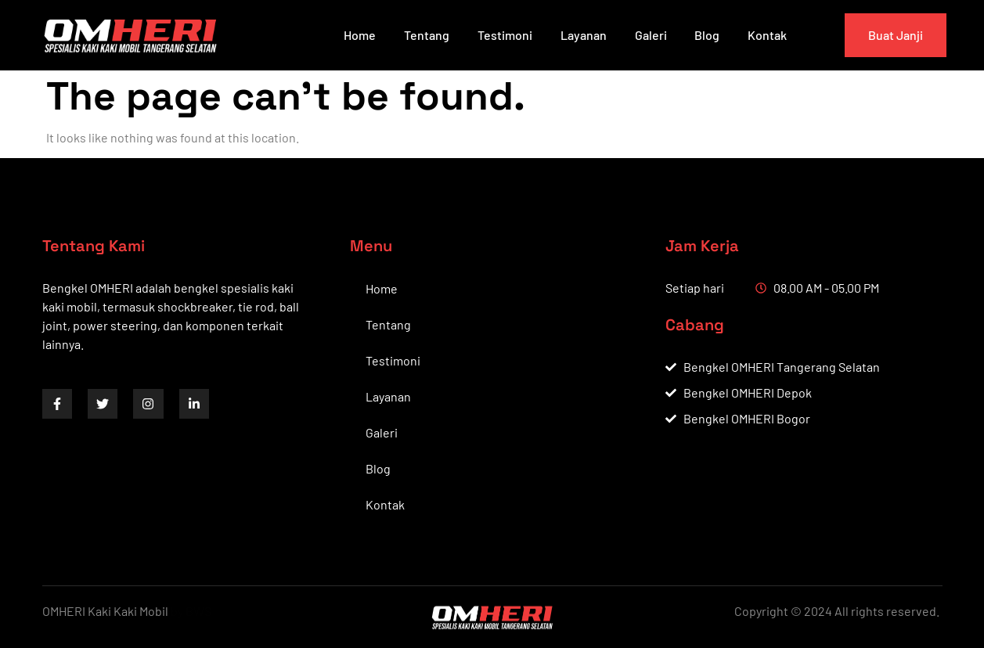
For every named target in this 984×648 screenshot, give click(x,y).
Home (359, 34)
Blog (706, 34)
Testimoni (504, 34)
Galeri (650, 34)
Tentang (426, 34)
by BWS (191, 610)
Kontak (767, 34)
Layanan (583, 34)
